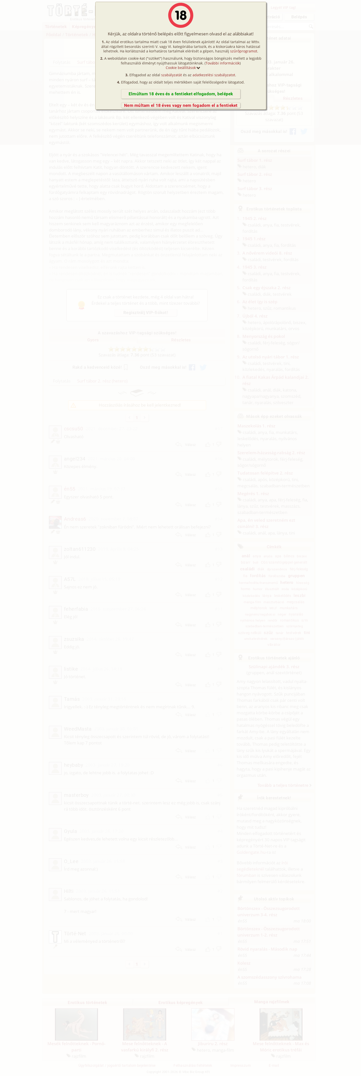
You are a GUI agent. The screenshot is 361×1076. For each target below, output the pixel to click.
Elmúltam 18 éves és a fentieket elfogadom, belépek (181, 93)
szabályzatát (171, 74)
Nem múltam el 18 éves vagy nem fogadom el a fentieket (181, 105)
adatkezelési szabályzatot (214, 74)
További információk (223, 63)
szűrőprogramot (243, 51)
